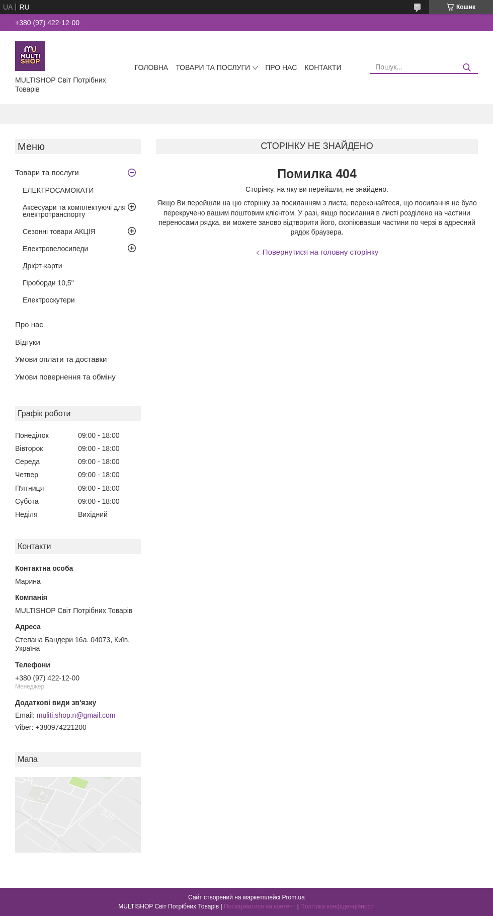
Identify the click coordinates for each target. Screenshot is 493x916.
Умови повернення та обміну (65, 376)
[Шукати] (466, 67)
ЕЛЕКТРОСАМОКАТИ (58, 190)
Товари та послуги (213, 67)
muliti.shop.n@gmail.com (76, 715)
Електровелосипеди (55, 249)
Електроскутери (49, 300)
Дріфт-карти (42, 266)
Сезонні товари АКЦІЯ (59, 231)
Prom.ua (293, 897)
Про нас (281, 67)
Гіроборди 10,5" (48, 283)
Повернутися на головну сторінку (320, 252)
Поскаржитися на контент (259, 906)
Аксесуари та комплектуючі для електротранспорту (74, 210)
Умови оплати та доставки (61, 359)
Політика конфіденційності (337, 906)
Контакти (322, 67)
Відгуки (27, 342)
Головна (151, 67)
